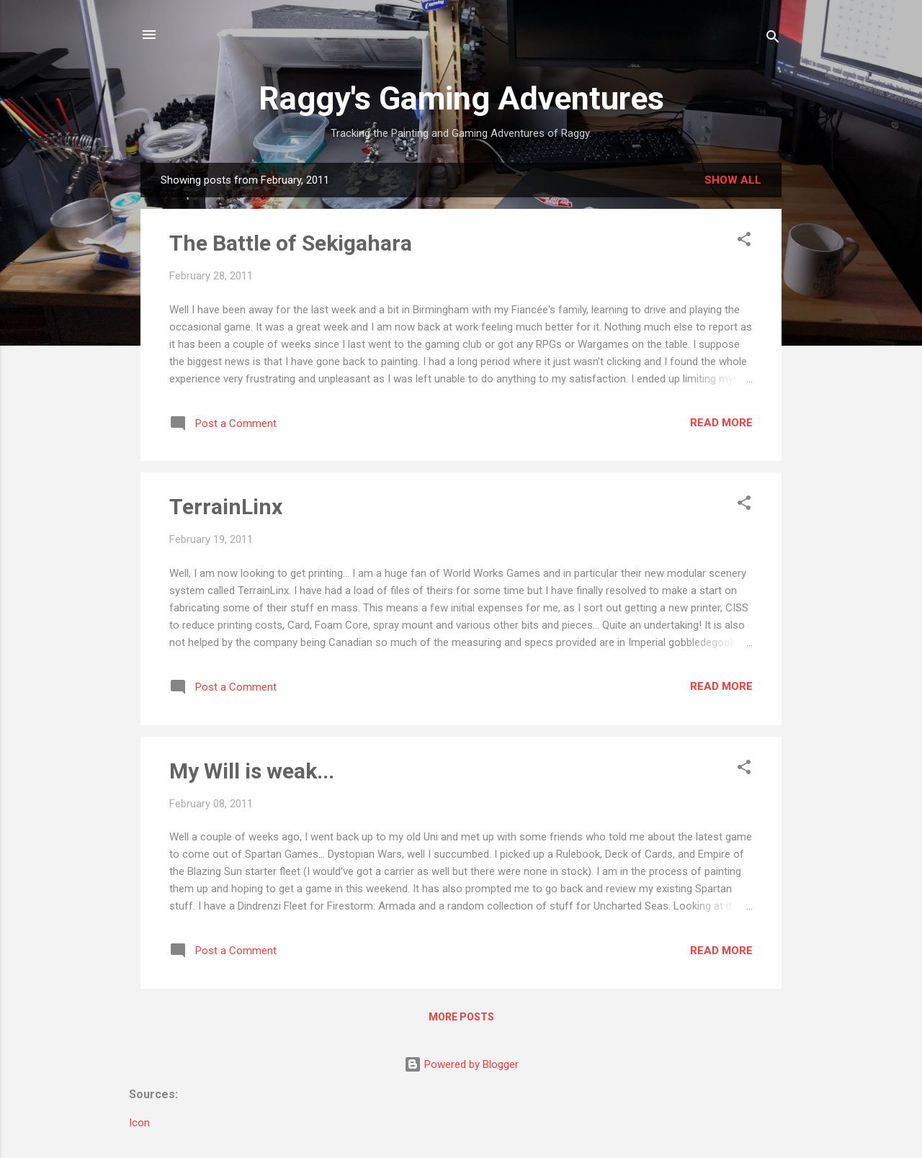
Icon (139, 1122)
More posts (461, 1017)
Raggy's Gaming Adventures (461, 98)
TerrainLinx (225, 506)
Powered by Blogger (461, 1064)
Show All (732, 180)
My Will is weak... (251, 771)
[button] (744, 241)
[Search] (773, 39)
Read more (721, 422)
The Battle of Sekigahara (290, 243)
